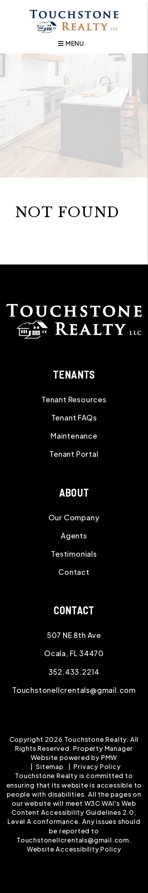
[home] (74, 20)
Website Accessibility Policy (74, 849)
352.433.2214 (74, 671)
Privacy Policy (96, 766)
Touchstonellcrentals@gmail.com (74, 689)
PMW (109, 757)
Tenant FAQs (74, 417)
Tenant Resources (74, 399)
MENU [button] (71, 43)
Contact (74, 571)
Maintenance (74, 435)
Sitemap (50, 766)
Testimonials (74, 553)
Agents (74, 535)
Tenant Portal (73, 453)
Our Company (74, 517)
